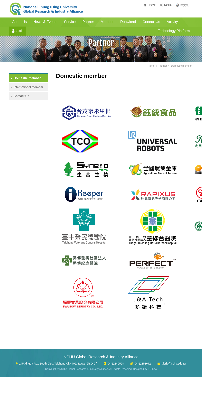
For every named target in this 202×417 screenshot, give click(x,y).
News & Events (45, 22)
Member (107, 22)
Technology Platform (174, 31)
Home (151, 65)
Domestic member (181, 65)
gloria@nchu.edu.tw (174, 363)
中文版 (184, 5)
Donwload (128, 22)
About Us (19, 22)
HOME (152, 5)
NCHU (168, 5)
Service (70, 22)
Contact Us (151, 22)
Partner (88, 22)
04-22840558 (116, 363)
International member (28, 87)
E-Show (152, 368)
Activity (172, 22)
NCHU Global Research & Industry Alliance (46, 9)
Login (20, 30)
